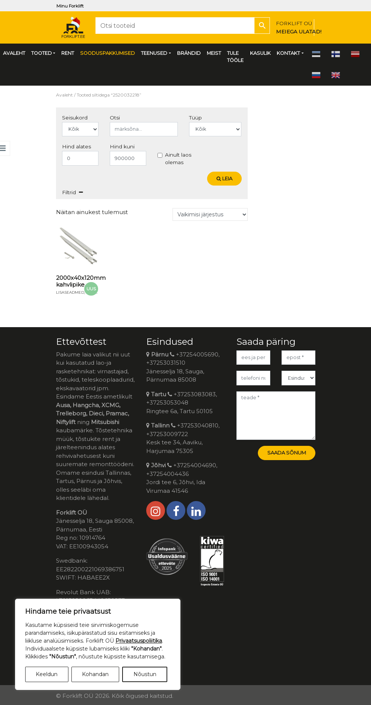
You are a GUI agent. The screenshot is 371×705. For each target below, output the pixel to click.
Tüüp (195, 118)
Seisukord (75, 118)
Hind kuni (122, 146)
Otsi (115, 118)
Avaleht (64, 95)
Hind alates (76, 146)
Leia (224, 178)
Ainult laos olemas (178, 158)
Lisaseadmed (70, 292)
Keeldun (47, 674)
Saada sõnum (286, 453)
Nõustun (144, 674)
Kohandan (95, 674)
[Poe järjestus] (210, 214)
